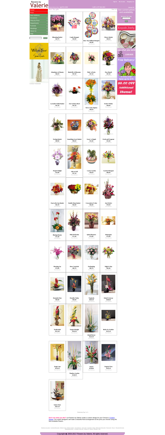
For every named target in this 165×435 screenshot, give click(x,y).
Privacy (113, 427)
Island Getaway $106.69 (108, 299)
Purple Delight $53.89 (57, 171)
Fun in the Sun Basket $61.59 (57, 204)
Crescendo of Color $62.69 (91, 204)
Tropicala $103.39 (91, 299)
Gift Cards (84, 427)
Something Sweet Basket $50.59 (74, 140)
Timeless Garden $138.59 (74, 374)
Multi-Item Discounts (101, 427)
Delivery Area (63, 427)
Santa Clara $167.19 (57, 405)
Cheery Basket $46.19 (108, 38)
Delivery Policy (70, 427)
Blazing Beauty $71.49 (57, 235)
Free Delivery (57, 40)
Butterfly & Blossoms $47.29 (74, 73)
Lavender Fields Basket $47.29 (57, 104)
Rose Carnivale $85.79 (74, 267)
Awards (91, 429)
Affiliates (96, 429)
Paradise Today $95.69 (74, 299)
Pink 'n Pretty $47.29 (91, 73)
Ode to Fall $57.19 (74, 172)
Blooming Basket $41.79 (57, 38)
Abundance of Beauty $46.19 (57, 73)
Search (45, 37)
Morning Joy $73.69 (57, 267)
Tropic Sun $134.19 (57, 367)
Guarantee (89, 427)
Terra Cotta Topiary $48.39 (91, 108)
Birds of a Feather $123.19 (108, 330)
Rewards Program (120, 427)
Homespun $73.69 (108, 235)
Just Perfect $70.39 (108, 204)
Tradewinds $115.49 (57, 330)
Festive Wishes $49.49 (108, 104)
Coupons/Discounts (55, 427)
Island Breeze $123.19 (91, 336)
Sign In (115, 1)
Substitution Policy (69, 429)
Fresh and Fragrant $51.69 (108, 140)
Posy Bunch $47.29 (108, 73)
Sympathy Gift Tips (78, 429)
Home (93, 427)
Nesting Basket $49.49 (57, 140)
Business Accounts (45, 427)
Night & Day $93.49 (108, 267)
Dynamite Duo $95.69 (57, 299)
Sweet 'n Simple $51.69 (91, 140)
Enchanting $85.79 (91, 267)
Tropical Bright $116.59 (74, 330)
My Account (122, 1)
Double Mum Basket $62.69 (74, 204)
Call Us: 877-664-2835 (98, 7)
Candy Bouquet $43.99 (74, 38)
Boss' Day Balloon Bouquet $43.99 (91, 41)
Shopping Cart (131, 1)
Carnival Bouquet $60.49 (108, 171)
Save (126, 21)
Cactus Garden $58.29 (91, 171)
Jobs (99, 429)
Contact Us (86, 429)
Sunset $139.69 (91, 367)
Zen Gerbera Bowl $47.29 (74, 104)
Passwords (108, 427)
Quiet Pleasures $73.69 (91, 235)
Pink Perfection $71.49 (74, 235)
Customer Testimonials (35, 83)
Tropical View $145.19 (108, 367)
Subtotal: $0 (131, 7)
